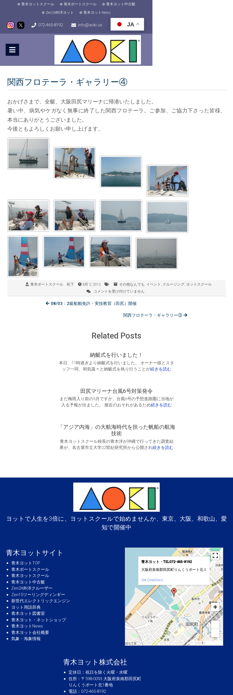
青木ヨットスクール (29, 5)
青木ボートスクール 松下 (52, 277)
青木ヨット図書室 (28, 570)
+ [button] (215, 581)
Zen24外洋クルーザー (31, 545)
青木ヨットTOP (25, 519)
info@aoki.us (119, 18)
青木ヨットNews (187, 5)
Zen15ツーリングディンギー (38, 551)
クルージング (173, 277)
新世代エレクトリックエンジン (40, 557)
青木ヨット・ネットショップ (38, 576)
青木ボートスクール (71, 5)
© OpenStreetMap (212, 600)
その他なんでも (132, 277)
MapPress (196, 600)
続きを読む (66, 356)
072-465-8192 (27, 18)
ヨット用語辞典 (26, 564)
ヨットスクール (199, 277)
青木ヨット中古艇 (112, 5)
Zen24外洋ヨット (150, 5)
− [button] (215, 589)
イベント (153, 277)
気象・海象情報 (26, 595)
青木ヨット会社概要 (30, 589)
